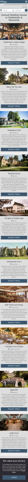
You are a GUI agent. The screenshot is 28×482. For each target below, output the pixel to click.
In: (13, 10)
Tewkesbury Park (14, 130)
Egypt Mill (14, 390)
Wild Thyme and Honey (14, 305)
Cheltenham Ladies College (14, 42)
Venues (6, 4)
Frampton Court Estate (14, 346)
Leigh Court (14, 433)
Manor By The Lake (14, 87)
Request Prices (14, 63)
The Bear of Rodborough (14, 218)
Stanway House (14, 173)
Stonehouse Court (14, 262)
